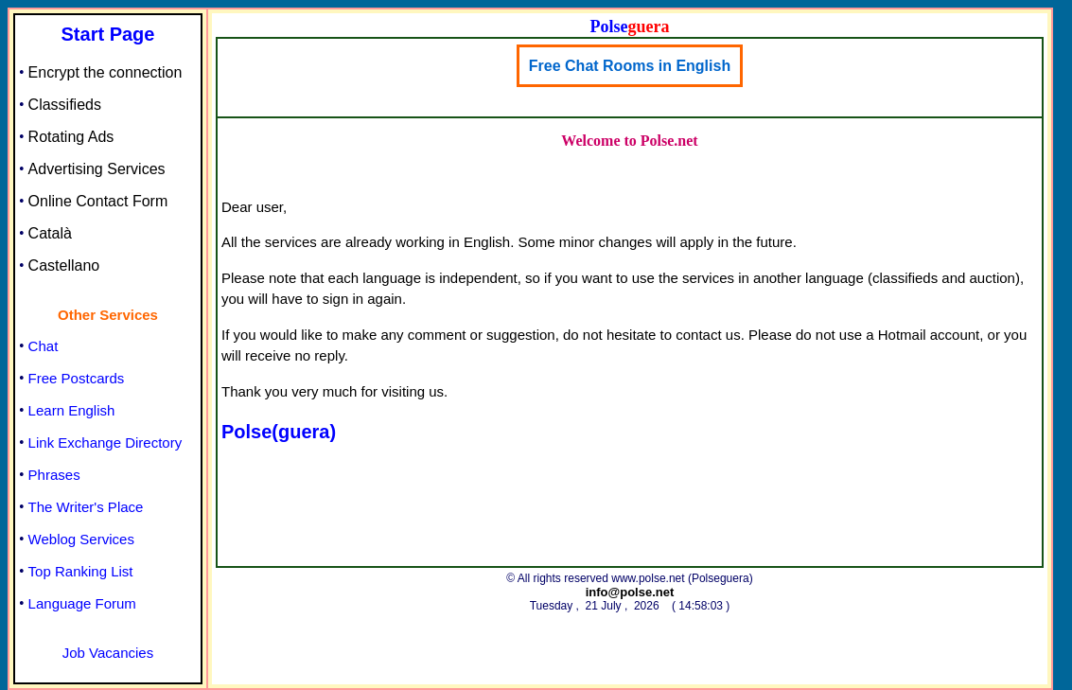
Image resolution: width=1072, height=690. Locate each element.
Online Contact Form (98, 201)
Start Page (108, 34)
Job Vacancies (107, 653)
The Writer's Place (86, 507)
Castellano (64, 265)
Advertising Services (97, 169)
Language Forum (82, 603)
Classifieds (64, 105)
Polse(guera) (278, 431)
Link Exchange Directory (105, 442)
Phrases (54, 475)
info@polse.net (630, 592)
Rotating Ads (71, 137)
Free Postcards (76, 378)
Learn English (71, 410)
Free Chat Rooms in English (629, 66)
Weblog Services (81, 539)
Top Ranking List (80, 571)
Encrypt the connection (105, 72)
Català (50, 233)
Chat (43, 346)
